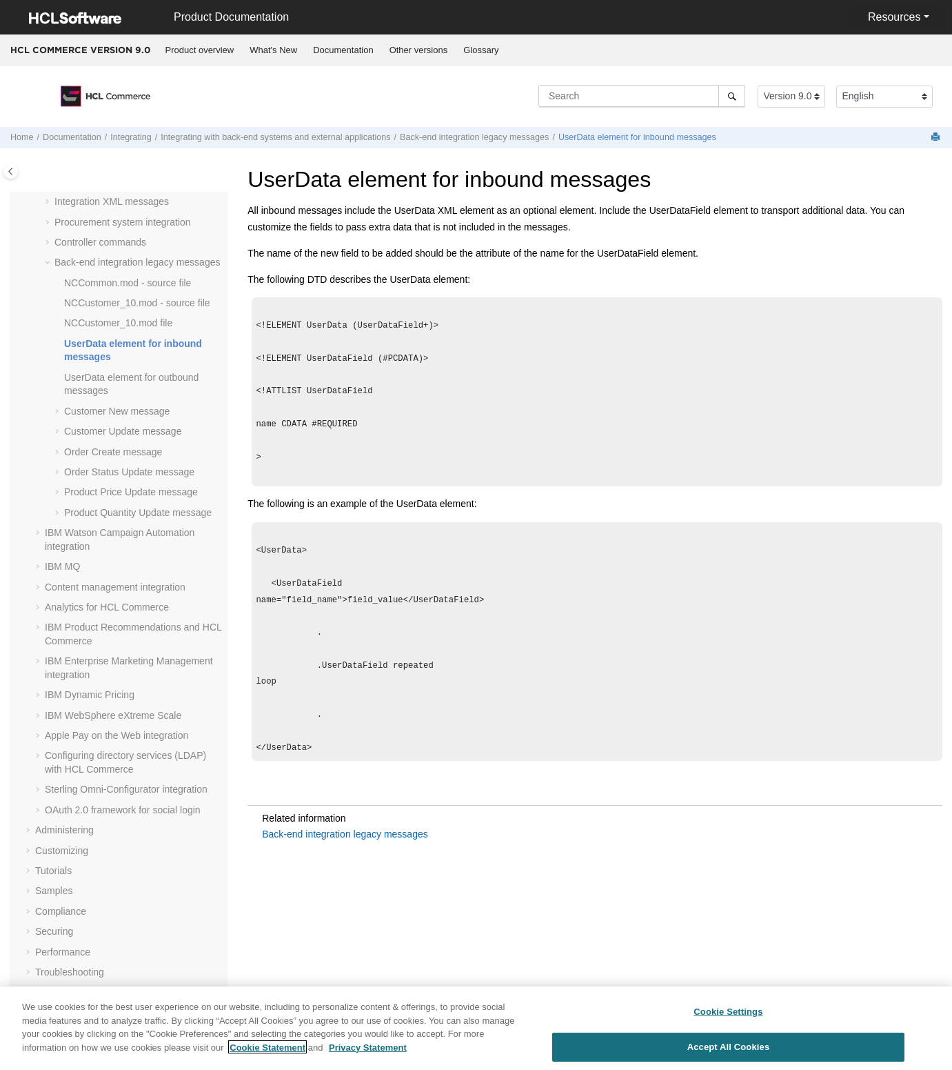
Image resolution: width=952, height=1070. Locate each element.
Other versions (418, 50)
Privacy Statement (368, 1054)
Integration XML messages (111, 201)
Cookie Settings (727, 1018)
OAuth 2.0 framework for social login (123, 809)
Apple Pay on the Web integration (116, 735)
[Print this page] (937, 138)
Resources (894, 17)
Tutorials (53, 870)
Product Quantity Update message (138, 512)
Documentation (343, 50)
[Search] (731, 96)
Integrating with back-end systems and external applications (275, 137)
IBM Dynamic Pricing (89, 694)
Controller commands (100, 242)
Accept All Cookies (728, 1053)
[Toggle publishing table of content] (10, 171)
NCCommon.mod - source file (127, 282)
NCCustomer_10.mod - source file (137, 302)
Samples (53, 890)
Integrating (131, 137)
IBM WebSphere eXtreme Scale (113, 715)
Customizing (61, 850)
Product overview (199, 50)
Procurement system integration (122, 222)
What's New (273, 50)
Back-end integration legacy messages (474, 137)
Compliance (60, 911)
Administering (64, 829)
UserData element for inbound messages (637, 137)
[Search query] (641, 96)
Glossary (480, 50)
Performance (62, 952)
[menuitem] (199, 50)
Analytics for (107, 607)
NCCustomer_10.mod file (118, 322)
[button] (48, 202)
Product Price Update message (131, 491)
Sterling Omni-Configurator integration (126, 789)
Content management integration (115, 587)
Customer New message (117, 411)
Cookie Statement (267, 1054)
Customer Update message (122, 431)
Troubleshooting (69, 972)
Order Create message (113, 451)
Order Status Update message (129, 471)
